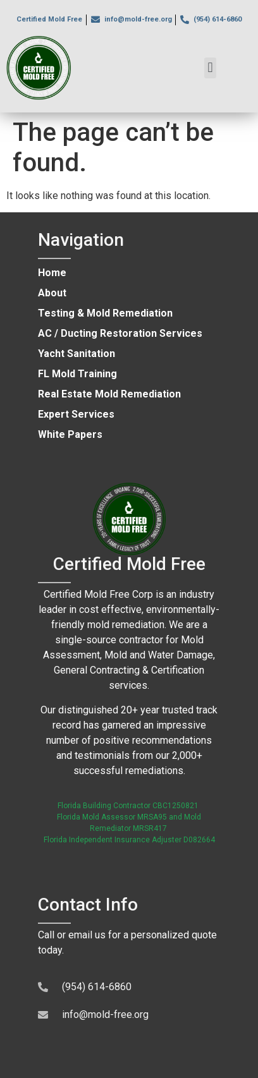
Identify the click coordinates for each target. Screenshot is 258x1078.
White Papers (70, 434)
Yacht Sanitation (76, 354)
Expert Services (76, 414)
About (52, 293)
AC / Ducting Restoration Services (120, 333)
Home (52, 273)
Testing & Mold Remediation (105, 313)
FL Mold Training (77, 374)
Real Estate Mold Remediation (109, 394)
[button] (210, 68)
